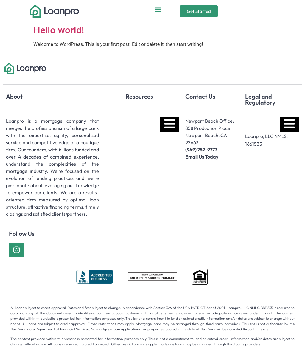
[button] (158, 10)
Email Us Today (202, 157)
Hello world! (58, 30)
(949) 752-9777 (201, 150)
